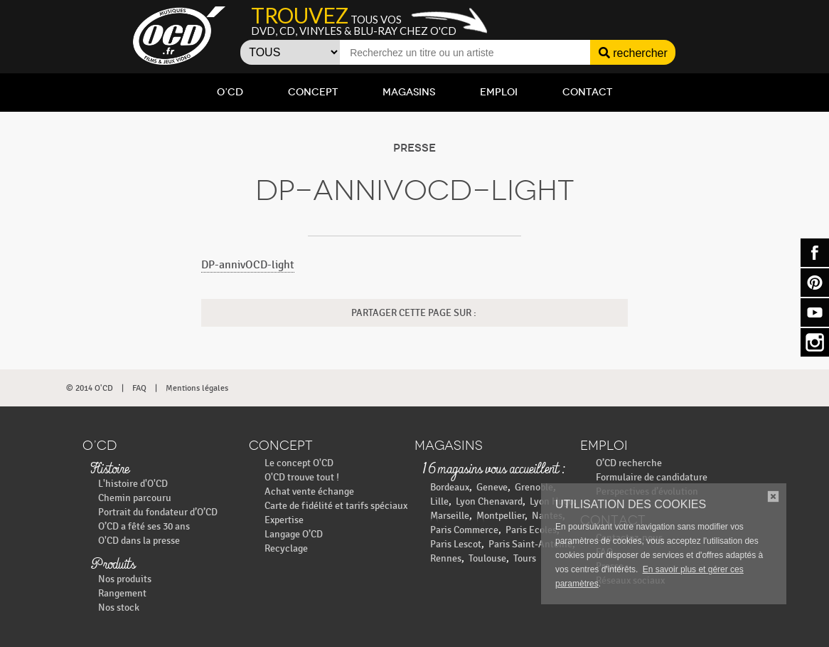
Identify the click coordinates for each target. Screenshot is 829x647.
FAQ (139, 388)
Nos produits (124, 579)
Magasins (409, 92)
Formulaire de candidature (651, 477)
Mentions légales (197, 388)
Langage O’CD (293, 534)
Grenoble (534, 487)
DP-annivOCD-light (247, 265)
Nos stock (118, 607)
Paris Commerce (464, 530)
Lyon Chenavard (489, 501)
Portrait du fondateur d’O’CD (158, 512)
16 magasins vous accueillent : (493, 470)
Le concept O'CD (298, 463)
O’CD (230, 92)
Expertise (284, 520)
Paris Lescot (455, 544)
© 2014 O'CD (89, 388)
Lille (439, 501)
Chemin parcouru (134, 498)
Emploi (499, 92)
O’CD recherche (629, 463)
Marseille (449, 516)
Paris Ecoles (531, 530)
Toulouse (487, 558)
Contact (587, 92)
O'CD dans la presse (139, 541)
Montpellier (500, 516)
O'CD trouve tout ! (301, 477)
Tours (524, 558)
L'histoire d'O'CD (133, 484)
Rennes (445, 558)
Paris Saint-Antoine (530, 544)
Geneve (492, 487)
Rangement (122, 593)
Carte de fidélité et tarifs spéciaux (335, 506)
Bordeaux (449, 487)
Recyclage (286, 548)
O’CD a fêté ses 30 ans (144, 526)
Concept (313, 92)
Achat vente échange (309, 491)
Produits (113, 565)
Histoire (109, 470)
